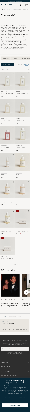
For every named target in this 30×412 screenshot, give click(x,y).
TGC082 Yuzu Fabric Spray (6, 175)
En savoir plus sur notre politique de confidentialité (15, 353)
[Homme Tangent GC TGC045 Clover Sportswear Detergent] (22, 108)
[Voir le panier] (25, 4)
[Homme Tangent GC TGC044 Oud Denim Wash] (7, 108)
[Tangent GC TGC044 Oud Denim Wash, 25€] (7, 111)
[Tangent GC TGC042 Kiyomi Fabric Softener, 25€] (22, 84)
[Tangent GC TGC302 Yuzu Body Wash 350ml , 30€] (7, 222)
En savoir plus (18, 393)
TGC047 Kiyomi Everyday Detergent (21, 148)
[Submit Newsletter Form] (27, 348)
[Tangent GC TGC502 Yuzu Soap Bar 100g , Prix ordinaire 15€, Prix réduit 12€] (7, 249)
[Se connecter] (20, 5)
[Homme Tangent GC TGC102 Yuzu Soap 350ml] (22, 162)
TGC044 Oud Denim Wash (6, 120)
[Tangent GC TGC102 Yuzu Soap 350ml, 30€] (22, 165)
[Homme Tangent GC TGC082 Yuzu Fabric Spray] (7, 162)
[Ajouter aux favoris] (13, 73)
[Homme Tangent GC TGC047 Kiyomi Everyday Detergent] (22, 135)
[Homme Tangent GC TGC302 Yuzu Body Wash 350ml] (7, 218)
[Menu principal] (27, 5)
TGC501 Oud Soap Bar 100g (22, 231)
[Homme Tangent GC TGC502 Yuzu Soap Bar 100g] (7, 246)
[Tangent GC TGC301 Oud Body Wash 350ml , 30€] (22, 193)
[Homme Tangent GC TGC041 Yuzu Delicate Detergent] (7, 81)
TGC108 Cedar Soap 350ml (6, 202)
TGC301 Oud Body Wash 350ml (21, 202)
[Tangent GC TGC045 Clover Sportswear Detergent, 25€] (22, 111)
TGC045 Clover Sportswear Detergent (22, 120)
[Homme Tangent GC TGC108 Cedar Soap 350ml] (7, 189)
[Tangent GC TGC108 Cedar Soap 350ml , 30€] (7, 193)
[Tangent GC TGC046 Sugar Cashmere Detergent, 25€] (7, 138)
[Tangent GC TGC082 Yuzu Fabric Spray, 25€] (7, 165)
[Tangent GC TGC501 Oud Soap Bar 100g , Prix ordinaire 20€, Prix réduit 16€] (22, 222)
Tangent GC (4, 91)
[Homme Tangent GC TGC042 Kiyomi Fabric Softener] (22, 81)
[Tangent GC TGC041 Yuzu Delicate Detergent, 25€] (7, 84)
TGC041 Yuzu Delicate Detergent (7, 93)
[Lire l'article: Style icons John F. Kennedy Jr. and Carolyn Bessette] (10, 292)
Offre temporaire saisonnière (15, 1)
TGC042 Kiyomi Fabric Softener (22, 93)
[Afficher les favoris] (22, 5)
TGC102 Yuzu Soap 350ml (21, 175)
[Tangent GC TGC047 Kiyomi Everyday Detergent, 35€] (22, 138)
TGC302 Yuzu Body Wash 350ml (6, 231)
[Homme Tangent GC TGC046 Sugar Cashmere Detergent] (7, 135)
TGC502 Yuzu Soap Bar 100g (7, 258)
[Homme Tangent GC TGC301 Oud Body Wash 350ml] (22, 189)
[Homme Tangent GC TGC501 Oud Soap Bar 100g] (22, 218)
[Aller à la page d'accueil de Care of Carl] (7, 4)
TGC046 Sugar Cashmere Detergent (6, 148)
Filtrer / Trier (8, 64)
